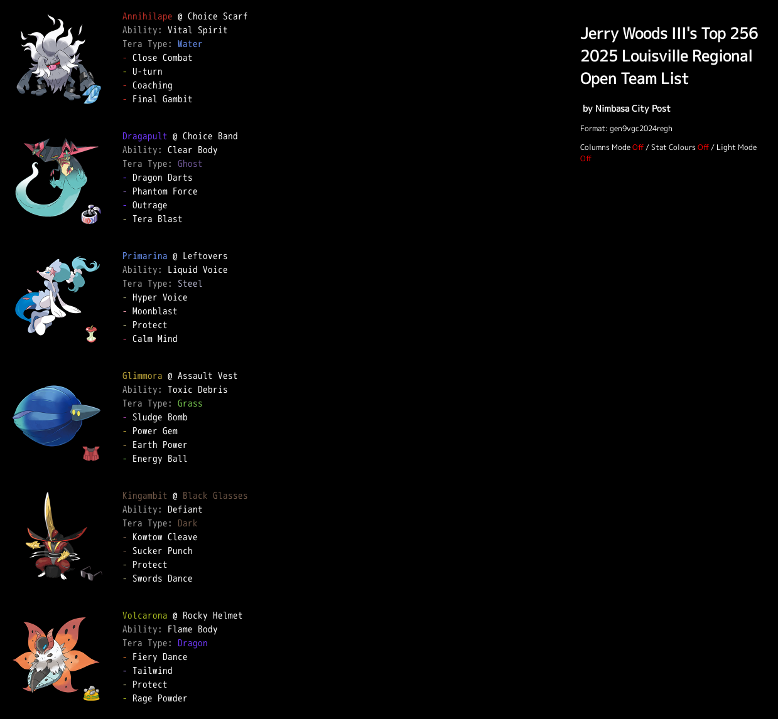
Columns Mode (605, 147)
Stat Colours (673, 147)
